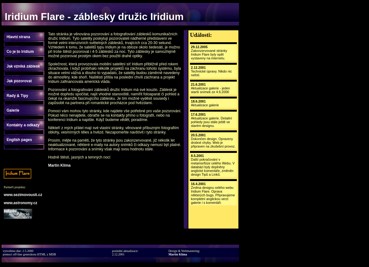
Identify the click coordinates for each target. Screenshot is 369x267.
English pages (19, 140)
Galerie (13, 110)
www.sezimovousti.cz (23, 195)
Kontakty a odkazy (23, 125)
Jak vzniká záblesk (23, 66)
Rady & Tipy (17, 95)
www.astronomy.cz (20, 203)
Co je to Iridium (20, 51)
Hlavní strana (18, 37)
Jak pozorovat (19, 81)
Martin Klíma (59, 165)
